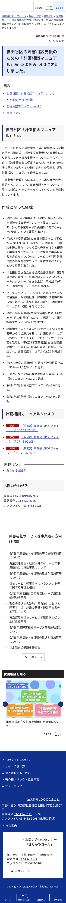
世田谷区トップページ (14, 16)
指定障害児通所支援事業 (24, 647)
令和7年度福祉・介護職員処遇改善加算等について (35, 575)
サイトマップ (13, 786)
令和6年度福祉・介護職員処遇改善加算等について (35, 639)
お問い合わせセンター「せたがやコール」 (41, 841)
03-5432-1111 (23, 814)
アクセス (58, 899)
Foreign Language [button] (49, 7)
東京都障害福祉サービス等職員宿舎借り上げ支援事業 (34, 619)
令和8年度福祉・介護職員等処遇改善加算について (35, 555)
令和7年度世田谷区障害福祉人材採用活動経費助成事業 (35, 595)
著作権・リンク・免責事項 (22, 779)
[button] (38, 6)
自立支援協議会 (16, 470)
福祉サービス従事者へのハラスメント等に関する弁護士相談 (34, 585)
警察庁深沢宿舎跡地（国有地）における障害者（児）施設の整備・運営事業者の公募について (34, 607)
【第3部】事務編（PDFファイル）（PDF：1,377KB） (32, 450)
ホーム (8, 899)
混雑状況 (41, 899)
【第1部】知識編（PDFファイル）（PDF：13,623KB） (32, 428)
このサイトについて (18, 760)
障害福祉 (49, 16)
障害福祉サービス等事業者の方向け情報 (35, 538)
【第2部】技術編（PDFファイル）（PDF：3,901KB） (32, 439)
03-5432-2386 (27, 500)
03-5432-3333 (28, 859)
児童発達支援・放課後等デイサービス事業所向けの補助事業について (34, 565)
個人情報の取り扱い (18, 773)
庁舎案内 (11, 825)
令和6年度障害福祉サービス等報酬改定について (35, 629)
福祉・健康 (35, 16)
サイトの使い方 (15, 766)
